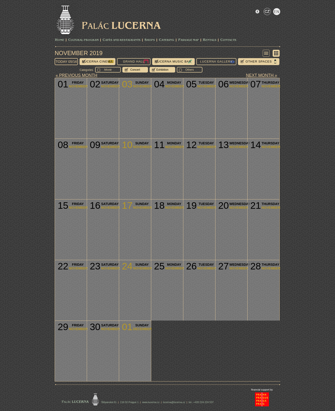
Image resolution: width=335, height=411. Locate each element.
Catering (166, 40)
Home (59, 40)
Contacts (228, 40)
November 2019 (79, 53)
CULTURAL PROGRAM (83, 40)
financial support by (262, 389)
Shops (149, 40)
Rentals (209, 40)
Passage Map (188, 40)
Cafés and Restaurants (122, 40)
